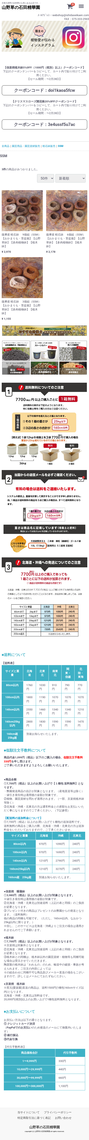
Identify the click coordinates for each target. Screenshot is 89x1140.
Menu (82, 4)
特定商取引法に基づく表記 (34, 1117)
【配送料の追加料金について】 (23, 818)
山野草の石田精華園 (44, 1127)
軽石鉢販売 (49, 146)
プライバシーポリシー (58, 1112)
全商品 (5, 146)
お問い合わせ (63, 1117)
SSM (60, 146)
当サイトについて (28, 1112)
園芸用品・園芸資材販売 (26, 146)
